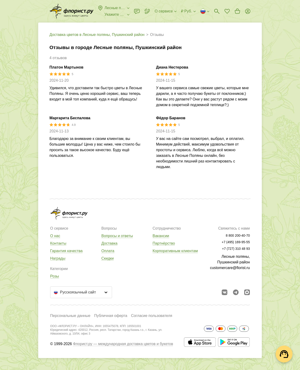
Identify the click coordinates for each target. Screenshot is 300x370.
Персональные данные (70, 316)
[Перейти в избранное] (227, 11)
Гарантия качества (66, 251)
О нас (55, 236)
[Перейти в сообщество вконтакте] (224, 292)
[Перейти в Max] (247, 292)
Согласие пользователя (151, 316)
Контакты (58, 243)
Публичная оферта (110, 316)
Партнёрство (164, 243)
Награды (57, 258)
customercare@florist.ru (230, 268)
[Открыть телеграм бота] (235, 292)
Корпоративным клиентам (175, 251)
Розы (54, 276)
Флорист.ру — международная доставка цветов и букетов (123, 344)
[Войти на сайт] (247, 11)
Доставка (109, 243)
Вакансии (161, 236)
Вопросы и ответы (117, 236)
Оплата (107, 251)
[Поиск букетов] (216, 11)
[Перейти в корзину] (237, 11)
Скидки (107, 258)
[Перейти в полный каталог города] (71, 11)
